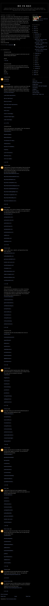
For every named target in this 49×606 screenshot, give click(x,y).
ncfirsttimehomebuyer (8, 305)
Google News (35, 84)
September (37, 53)
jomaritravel (6, 393)
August (36, 55)
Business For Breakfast (9, 146)
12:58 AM (6, 577)
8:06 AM (6, 204)
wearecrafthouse (7, 311)
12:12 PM (6, 123)
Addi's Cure (34, 81)
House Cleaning (7, 107)
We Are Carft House (8, 98)
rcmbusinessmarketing (8, 475)
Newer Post (3, 596)
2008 (35, 70)
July (36, 57)
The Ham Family (35, 92)
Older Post (28, 596)
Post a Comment (4, 594)
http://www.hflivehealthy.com (10, 197)
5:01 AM (6, 364)
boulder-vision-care (8, 519)
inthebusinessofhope (8, 544)
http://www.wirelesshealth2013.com (11, 176)
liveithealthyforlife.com (8, 256)
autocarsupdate (7, 562)
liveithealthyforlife (7, 513)
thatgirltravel (6, 377)
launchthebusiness (8, 556)
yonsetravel (6, 389)
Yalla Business (7, 143)
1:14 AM (6, 283)
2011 (35, 28)
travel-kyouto (6, 380)
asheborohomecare (8, 323)
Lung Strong (35, 87)
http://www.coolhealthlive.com (10, 182)
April (36, 62)
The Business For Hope (9, 140)
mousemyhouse (7, 314)
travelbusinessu (7, 535)
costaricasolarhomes (8, 299)
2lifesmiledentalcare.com (9, 271)
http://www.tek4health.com (9, 179)
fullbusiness (6, 343)
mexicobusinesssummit (9, 337)
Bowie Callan (6, 528)
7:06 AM (6, 444)
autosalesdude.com (8, 229)
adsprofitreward (7, 340)
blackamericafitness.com (9, 277)
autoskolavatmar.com (8, 232)
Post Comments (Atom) (11, 599)
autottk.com (6, 235)
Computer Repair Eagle (9, 116)
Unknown (6, 77)
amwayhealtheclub (8, 494)
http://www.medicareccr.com (10, 200)
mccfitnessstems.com (8, 280)
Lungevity (34, 89)
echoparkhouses (7, 317)
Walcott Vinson (7, 581)
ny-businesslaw (7, 472)
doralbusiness (7, 346)
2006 (35, 74)
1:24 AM (6, 485)
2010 (35, 30)
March (36, 64)
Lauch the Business (8, 152)
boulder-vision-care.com (9, 262)
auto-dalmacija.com (8, 214)
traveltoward (6, 383)
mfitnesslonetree (7, 504)
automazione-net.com (8, 220)
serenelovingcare (7, 522)
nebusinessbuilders (8, 454)
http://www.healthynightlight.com (10, 191)
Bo (41, 16)
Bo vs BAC (24, 6)
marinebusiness (7, 541)
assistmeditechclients (8, 435)
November (37, 36)
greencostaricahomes (8, 302)
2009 (35, 32)
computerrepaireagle (8, 438)
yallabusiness (7, 547)
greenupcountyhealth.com (9, 259)
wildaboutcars (7, 559)
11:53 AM (6, 81)
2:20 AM (6, 566)
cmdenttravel (6, 374)
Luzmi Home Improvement (9, 95)
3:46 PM (6, 162)
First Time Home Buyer (9, 92)
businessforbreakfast (8, 550)
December (37, 34)
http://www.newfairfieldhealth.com (11, 188)
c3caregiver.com (7, 268)
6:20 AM (6, 327)
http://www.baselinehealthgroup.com (11, 185)
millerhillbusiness (7, 349)
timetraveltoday (7, 386)
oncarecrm (6, 497)
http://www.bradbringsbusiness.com (14, 587)
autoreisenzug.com (8, 226)
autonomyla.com (7, 223)
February (37, 66)
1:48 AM (6, 525)
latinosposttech (7, 441)
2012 (35, 26)
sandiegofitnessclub (8, 510)
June (36, 58)
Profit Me (6, 149)
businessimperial (7, 355)
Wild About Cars (7, 155)
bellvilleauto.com (7, 241)
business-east (7, 334)
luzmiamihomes (7, 308)
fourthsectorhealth (7, 507)
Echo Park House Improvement (10, 104)
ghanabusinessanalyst (8, 457)
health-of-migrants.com (9, 274)
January (37, 68)
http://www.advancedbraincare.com (11, 173)
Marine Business (7, 137)
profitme (5, 553)
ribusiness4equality (8, 538)
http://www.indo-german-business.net (12, 574)
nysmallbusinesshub (8, 481)
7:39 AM (6, 60)
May (36, 60)
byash (5, 488)
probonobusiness (7, 469)
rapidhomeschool (7, 402)
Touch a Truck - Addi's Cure (38, 94)
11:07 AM (6, 244)
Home (15, 596)
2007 (35, 72)
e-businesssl (6, 463)
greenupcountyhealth (8, 516)
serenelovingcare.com (8, 265)
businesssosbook (7, 466)
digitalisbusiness (7, 358)
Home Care (6, 110)
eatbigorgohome (7, 399)
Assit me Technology (8, 113)
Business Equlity (7, 134)
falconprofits (6, 460)
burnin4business (7, 361)
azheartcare (6, 500)
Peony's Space (35, 90)
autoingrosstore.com (8, 217)
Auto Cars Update (7, 158)
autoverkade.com (7, 238)
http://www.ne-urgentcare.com (10, 194)
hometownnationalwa (8, 296)
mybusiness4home (8, 478)
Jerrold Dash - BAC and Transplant (39, 86)
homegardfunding (7, 395)
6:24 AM (6, 591)
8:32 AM (6, 73)
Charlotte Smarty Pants (37, 82)
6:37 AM (6, 405)
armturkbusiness (7, 352)
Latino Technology (8, 119)
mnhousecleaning (7, 320)
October (37, 37)
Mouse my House (7, 101)
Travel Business (7, 131)
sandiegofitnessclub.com (9, 253)
